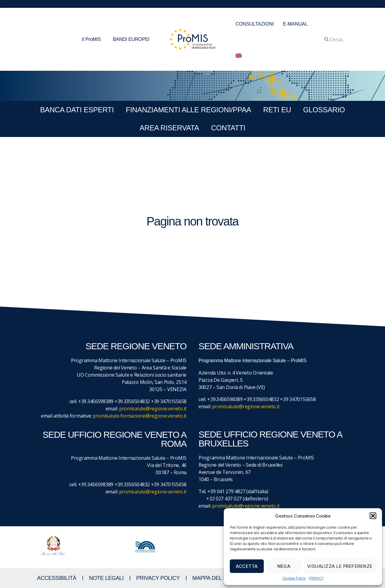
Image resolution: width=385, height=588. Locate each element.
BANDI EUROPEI (131, 39)
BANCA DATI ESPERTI (77, 110)
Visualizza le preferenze (340, 566)
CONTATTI (228, 128)
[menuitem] (238, 55)
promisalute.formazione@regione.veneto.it (139, 415)
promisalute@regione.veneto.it (152, 408)
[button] (373, 516)
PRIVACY (316, 578)
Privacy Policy (158, 578)
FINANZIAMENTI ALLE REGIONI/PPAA (188, 110)
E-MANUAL (295, 23)
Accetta (247, 566)
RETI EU (277, 110)
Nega (284, 566)
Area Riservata (169, 128)
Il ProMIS (93, 39)
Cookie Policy (294, 578)
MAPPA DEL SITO (214, 578)
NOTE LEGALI (106, 578)
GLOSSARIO (324, 110)
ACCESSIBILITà (56, 578)
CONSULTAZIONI (255, 23)
